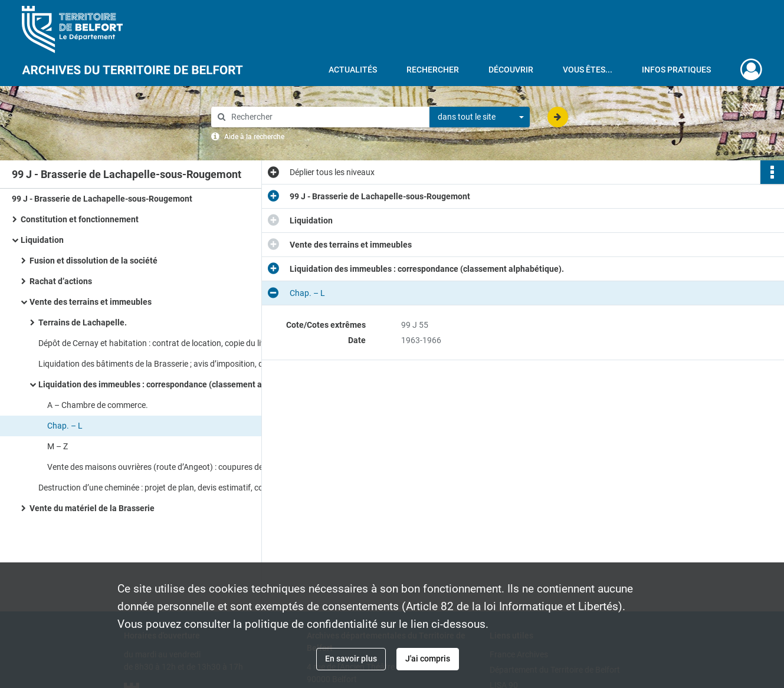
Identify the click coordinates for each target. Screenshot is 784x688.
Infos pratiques (676, 69)
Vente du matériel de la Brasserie (92, 508)
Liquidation (42, 240)
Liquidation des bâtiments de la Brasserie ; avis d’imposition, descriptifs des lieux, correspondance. (156, 363)
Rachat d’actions (60, 281)
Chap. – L (65, 425)
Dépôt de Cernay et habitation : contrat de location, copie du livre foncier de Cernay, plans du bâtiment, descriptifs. (156, 343)
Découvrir (510, 69)
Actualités (353, 69)
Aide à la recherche (254, 137)
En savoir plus (351, 658)
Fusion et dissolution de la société (93, 260)
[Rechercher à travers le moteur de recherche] (326, 117)
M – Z (57, 446)
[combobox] (479, 117)
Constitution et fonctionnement (80, 219)
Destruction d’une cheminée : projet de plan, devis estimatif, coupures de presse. (156, 487)
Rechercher (432, 69)
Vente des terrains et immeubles (91, 302)
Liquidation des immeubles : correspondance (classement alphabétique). (156, 384)
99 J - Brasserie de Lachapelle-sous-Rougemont (102, 198)
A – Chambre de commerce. (97, 405)
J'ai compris (427, 658)
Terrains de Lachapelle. (82, 322)
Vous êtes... (587, 69)
